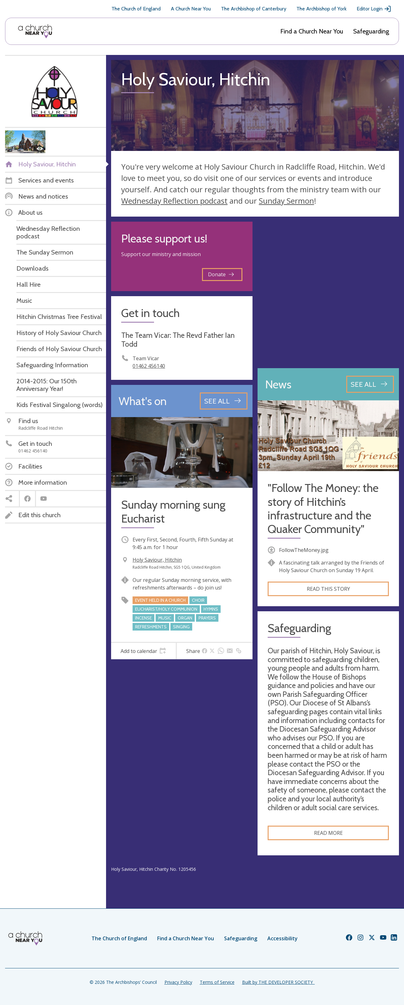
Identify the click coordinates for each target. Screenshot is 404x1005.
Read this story (328, 588)
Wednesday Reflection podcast (174, 200)
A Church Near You (191, 9)
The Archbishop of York (321, 9)
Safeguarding (371, 31)
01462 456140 (149, 365)
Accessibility (282, 938)
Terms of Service (217, 982)
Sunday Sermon (286, 200)
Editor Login (374, 9)
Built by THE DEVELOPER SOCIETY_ (278, 982)
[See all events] (223, 401)
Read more (328, 832)
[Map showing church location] (328, 292)
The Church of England (136, 9)
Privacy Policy (178, 982)
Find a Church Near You (311, 31)
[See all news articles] (370, 384)
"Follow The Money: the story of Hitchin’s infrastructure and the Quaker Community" (323, 508)
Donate (221, 274)
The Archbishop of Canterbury (253, 9)
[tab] (143, 651)
